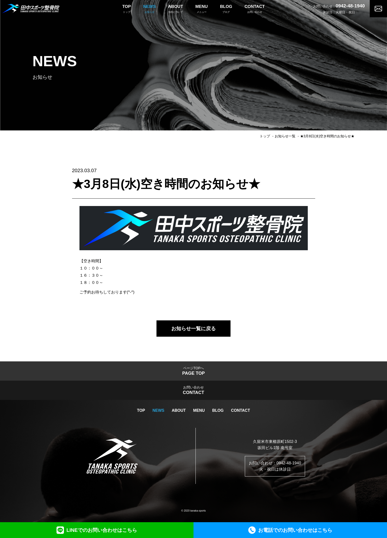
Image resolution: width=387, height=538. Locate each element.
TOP (141, 410)
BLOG (218, 410)
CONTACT (240, 410)
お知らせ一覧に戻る (193, 328)
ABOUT (179, 410)
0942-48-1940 (350, 5)
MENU (199, 410)
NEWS (158, 410)
